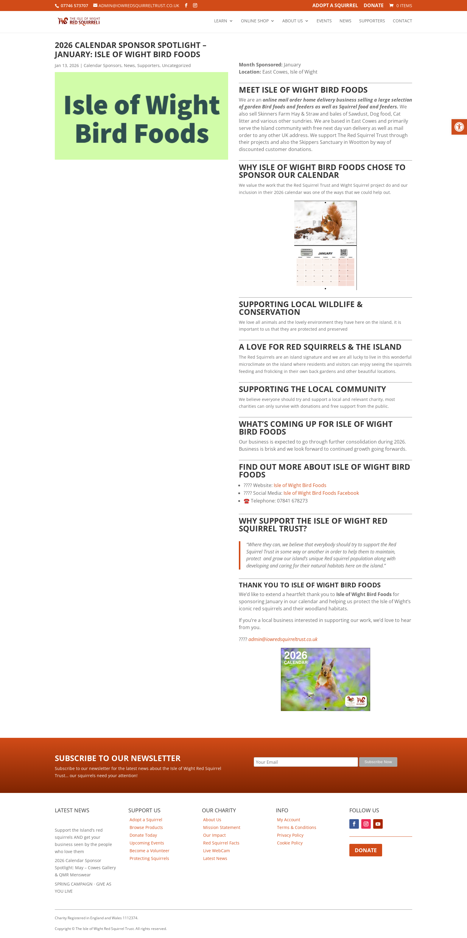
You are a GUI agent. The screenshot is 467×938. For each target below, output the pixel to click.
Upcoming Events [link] (147, 843)
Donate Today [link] (143, 835)
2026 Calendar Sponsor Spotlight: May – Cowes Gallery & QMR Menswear (85, 868)
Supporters (372, 21)
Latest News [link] (215, 858)
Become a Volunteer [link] (149, 850)
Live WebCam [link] (216, 850)
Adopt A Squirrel (335, 6)
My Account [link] (288, 819)
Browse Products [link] (146, 827)
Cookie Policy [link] (290, 843)
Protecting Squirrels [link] (149, 858)
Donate (374, 6)
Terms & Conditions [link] (296, 827)
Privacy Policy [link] (290, 835)
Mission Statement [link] (221, 827)
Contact (402, 21)
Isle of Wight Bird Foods (300, 485)
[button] (459, 127)
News (345, 21)
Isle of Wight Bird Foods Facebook (321, 493)
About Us (292, 21)
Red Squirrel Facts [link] (221, 843)
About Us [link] (212, 819)
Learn (220, 21)
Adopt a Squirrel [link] (146, 819)
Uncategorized (176, 65)
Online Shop (255, 21)
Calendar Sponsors (103, 65)
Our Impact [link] (214, 835)
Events (324, 21)
